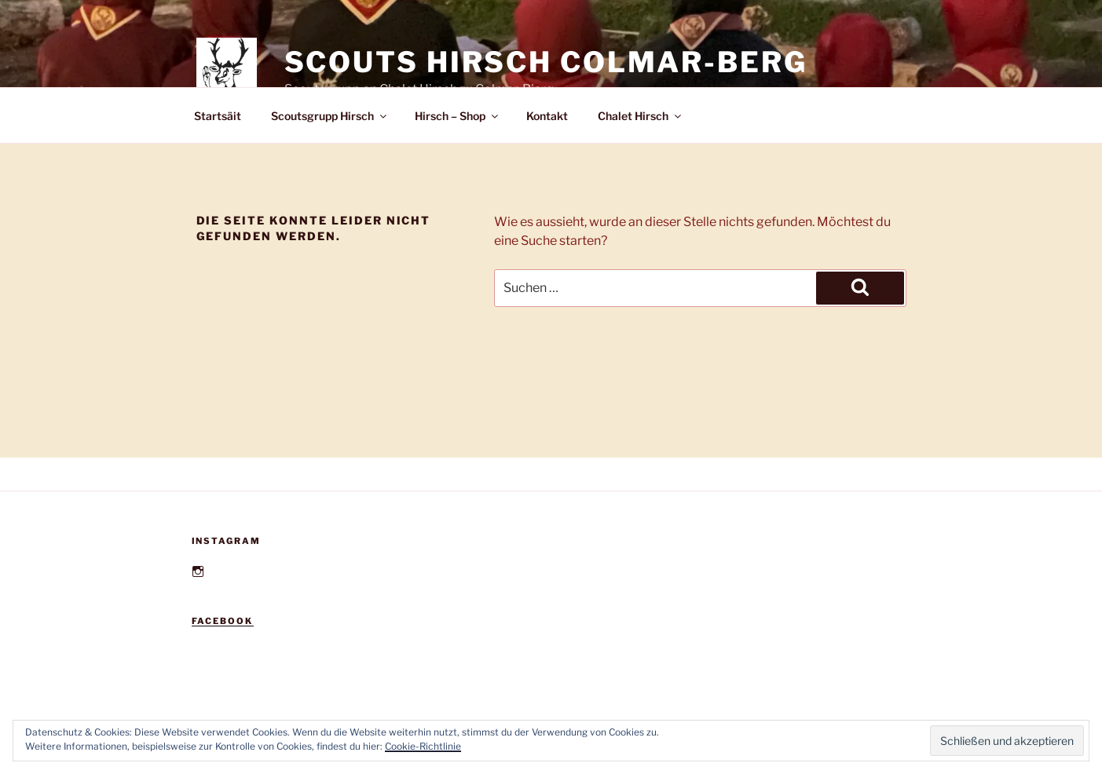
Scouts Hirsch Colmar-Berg (545, 62)
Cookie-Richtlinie (423, 746)
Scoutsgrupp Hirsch (330, 115)
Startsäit (217, 115)
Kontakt (547, 115)
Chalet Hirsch (640, 115)
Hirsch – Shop (457, 115)
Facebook (223, 620)
